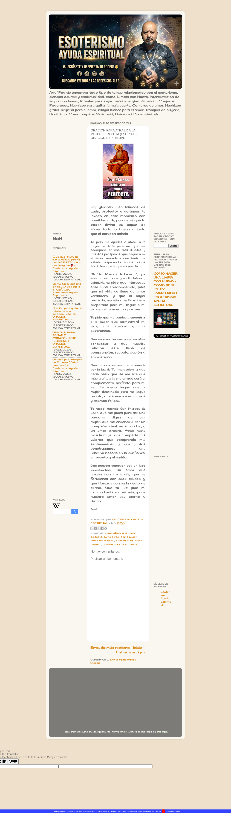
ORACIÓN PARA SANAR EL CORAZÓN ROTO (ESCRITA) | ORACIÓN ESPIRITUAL (64, 339)
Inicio (138, 647)
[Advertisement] (67, 174)
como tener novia (102, 540)
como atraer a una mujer (120, 536)
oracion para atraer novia (120, 544)
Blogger (162, 731)
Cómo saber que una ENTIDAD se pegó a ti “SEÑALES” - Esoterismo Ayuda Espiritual (67, 289)
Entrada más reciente (110, 647)
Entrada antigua (131, 652)
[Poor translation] (13, 761)
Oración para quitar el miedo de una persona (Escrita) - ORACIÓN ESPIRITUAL (67, 314)
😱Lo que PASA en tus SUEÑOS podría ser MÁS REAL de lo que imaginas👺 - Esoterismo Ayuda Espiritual (67, 263)
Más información (173, 811)
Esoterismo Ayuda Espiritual (166, 598)
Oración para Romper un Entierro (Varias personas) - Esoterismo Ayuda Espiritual (67, 365)
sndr (123, 731)
